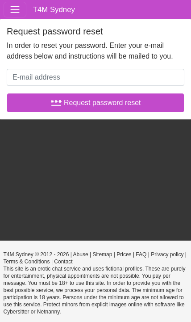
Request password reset (95, 103)
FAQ (141, 254)
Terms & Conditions (27, 261)
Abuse (80, 254)
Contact (63, 261)
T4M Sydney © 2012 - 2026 (36, 254)
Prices (123, 254)
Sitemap (102, 254)
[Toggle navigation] (15, 9)
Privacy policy (167, 254)
